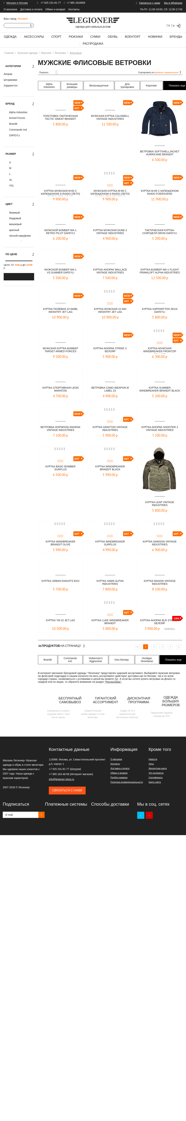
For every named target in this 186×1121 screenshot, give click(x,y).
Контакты (73, 9)
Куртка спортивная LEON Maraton (60, 389)
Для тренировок (127, 85)
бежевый (14, 212)
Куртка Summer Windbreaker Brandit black (160, 389)
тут (116, 678)
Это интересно (156, 773)
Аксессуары (34, 36)
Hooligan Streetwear (147, 660)
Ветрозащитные (98, 85)
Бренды (176, 36)
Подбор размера (118, 777)
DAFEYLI (14, 135)
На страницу (61, 646)
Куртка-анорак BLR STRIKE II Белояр (160, 622)
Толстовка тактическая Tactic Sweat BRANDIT (60, 117)
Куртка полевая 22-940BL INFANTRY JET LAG (60, 310)
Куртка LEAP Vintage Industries (159, 504)
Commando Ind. (18, 129)
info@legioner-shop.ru (61, 779)
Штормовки (10, 79)
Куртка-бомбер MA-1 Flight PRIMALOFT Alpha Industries (160, 271)
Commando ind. (70, 660)
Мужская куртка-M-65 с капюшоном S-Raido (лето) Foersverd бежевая (110, 192)
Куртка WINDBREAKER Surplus (110, 543)
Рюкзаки (76, 36)
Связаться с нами (149, 2)
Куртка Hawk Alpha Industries (110, 582)
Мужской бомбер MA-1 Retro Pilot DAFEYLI (60, 232)
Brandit (12, 123)
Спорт (56, 36)
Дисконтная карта (158, 768)
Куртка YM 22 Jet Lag (60, 620)
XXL (11, 185)
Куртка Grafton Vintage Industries (110, 429)
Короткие (151, 85)
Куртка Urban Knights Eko (60, 582)
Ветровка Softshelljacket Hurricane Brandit (159, 153)
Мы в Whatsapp (173, 2)
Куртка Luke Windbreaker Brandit (110, 622)
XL (10, 179)
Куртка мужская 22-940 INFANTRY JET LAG (110, 310)
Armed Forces (16, 117)
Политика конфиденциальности (126, 782)
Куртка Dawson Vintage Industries (160, 543)
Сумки (95, 36)
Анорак (8, 74)
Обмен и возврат (55, 9)
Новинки (155, 36)
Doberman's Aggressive (96, 660)
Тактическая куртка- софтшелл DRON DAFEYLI (159, 232)
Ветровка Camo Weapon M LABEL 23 (110, 389)
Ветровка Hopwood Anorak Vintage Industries (60, 429)
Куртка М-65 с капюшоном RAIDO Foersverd (159, 192)
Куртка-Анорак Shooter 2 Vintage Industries (159, 429)
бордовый (14, 218)
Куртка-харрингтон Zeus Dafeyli (160, 310)
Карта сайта (155, 782)
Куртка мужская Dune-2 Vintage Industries (110, 232)
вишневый (14, 224)
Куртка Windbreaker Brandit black (110, 468)
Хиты (151, 764)
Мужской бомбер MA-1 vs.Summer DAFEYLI (60, 271)
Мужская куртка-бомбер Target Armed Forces (61, 350)
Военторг (133, 36)
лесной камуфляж (19, 235)
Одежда (10, 36)
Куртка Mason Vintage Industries (160, 582)
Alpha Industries (18, 112)
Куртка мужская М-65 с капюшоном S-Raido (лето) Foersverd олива (60, 192)
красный (13, 230)
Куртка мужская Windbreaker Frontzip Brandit (159, 350)
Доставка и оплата (31, 9)
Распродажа (93, 43)
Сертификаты (156, 777)
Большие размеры (72, 85)
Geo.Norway (121, 659)
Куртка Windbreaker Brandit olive (60, 543)
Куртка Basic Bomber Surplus (60, 468)
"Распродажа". (113, 681)
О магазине (10, 9)
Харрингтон (10, 85)
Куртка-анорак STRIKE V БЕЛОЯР (110, 350)
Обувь (113, 36)
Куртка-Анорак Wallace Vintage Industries (110, 271)
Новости (153, 759)
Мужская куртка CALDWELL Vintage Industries (110, 117)
